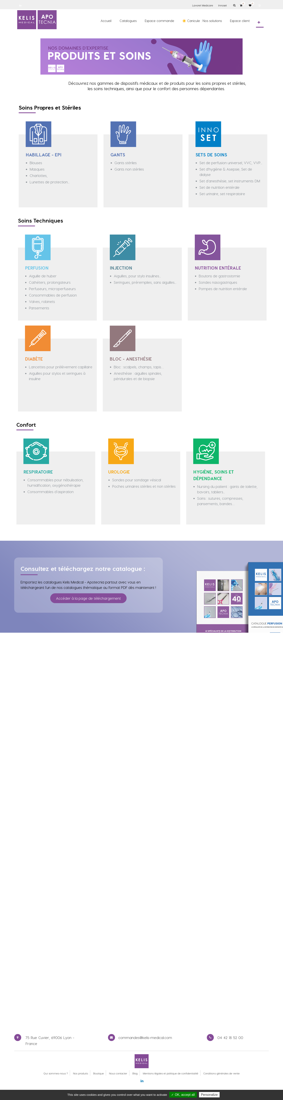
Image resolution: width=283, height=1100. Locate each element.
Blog (135, 1073)
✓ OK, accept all (183, 1094)
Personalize (209, 1094)
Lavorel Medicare (202, 5)
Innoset (222, 5)
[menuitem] (106, 20)
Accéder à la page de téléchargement (88, 592)
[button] (259, 22)
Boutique (98, 1073)
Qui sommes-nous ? (55, 1073)
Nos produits (80, 1073)
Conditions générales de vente (221, 1073)
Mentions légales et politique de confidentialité (170, 1073)
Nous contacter (118, 1073)
